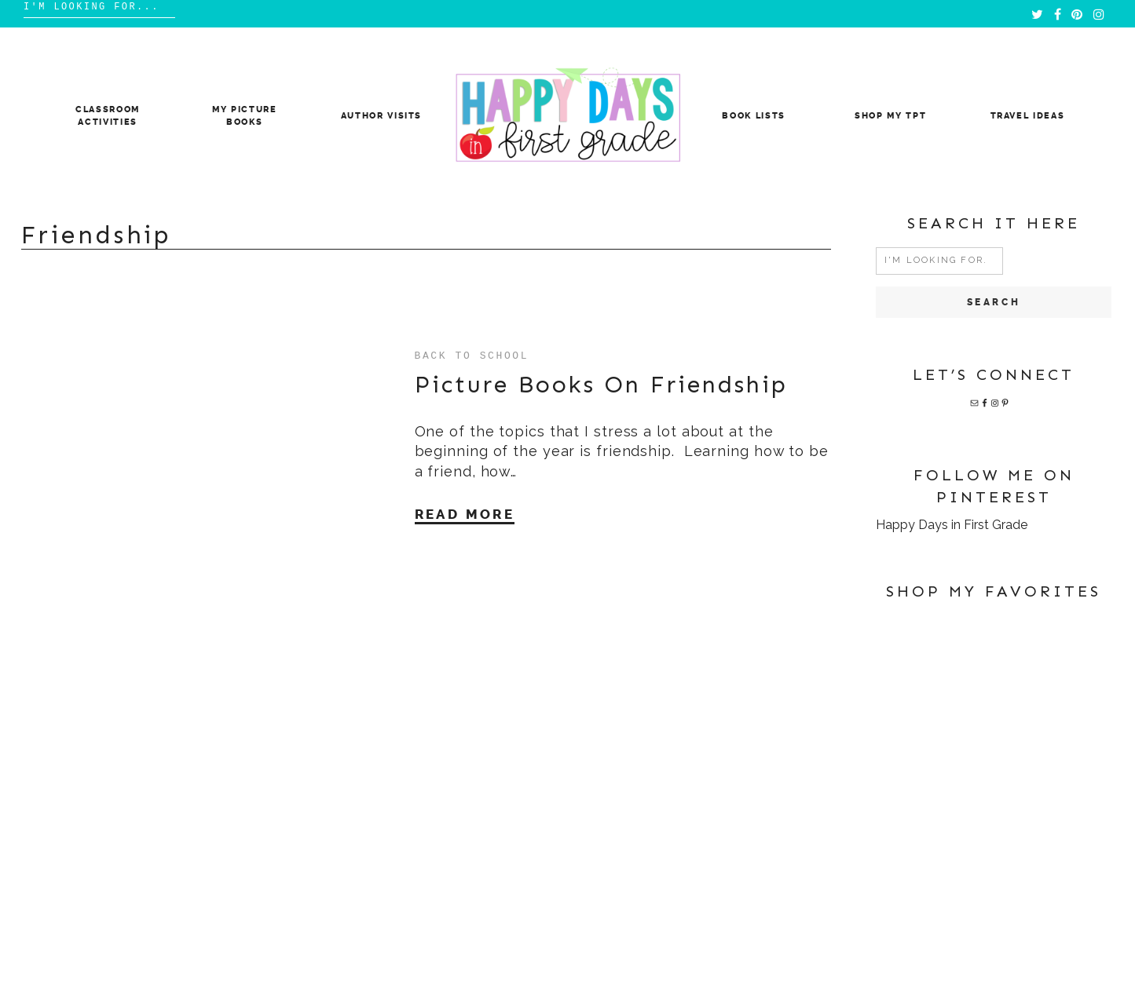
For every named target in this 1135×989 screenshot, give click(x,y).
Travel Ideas (1027, 116)
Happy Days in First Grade (951, 524)
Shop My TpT (890, 116)
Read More (465, 514)
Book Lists (753, 116)
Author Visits (381, 116)
